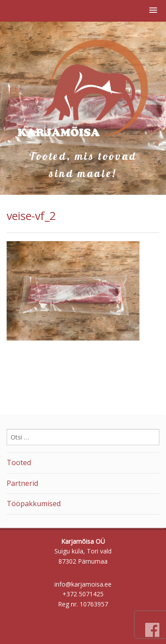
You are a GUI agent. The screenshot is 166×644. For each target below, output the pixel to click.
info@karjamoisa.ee (83, 584)
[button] (153, 10)
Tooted (19, 462)
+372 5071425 (83, 594)
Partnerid (22, 483)
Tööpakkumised (34, 503)
